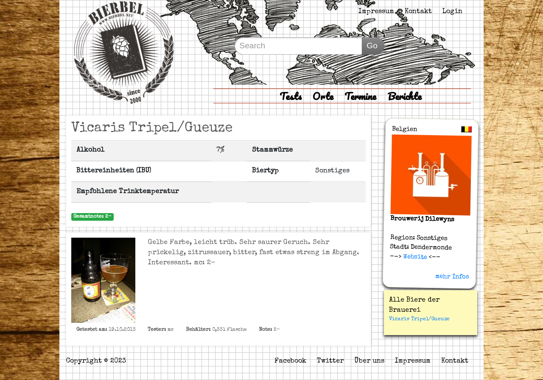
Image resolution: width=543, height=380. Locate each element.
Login (452, 11)
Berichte (404, 96)
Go (372, 45)
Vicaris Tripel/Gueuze (419, 319)
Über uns (369, 361)
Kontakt (418, 11)
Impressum (376, 11)
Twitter (330, 361)
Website (414, 256)
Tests (291, 96)
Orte (323, 96)
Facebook (290, 361)
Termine (360, 96)
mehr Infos (452, 276)
